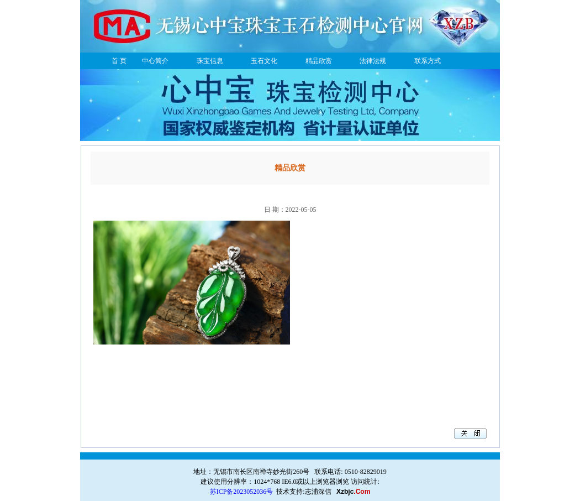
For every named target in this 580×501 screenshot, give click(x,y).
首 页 (119, 61)
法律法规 (373, 61)
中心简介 (155, 61)
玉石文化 (264, 61)
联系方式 (427, 61)
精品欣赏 (318, 61)
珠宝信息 (210, 61)
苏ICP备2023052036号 (241, 491)
